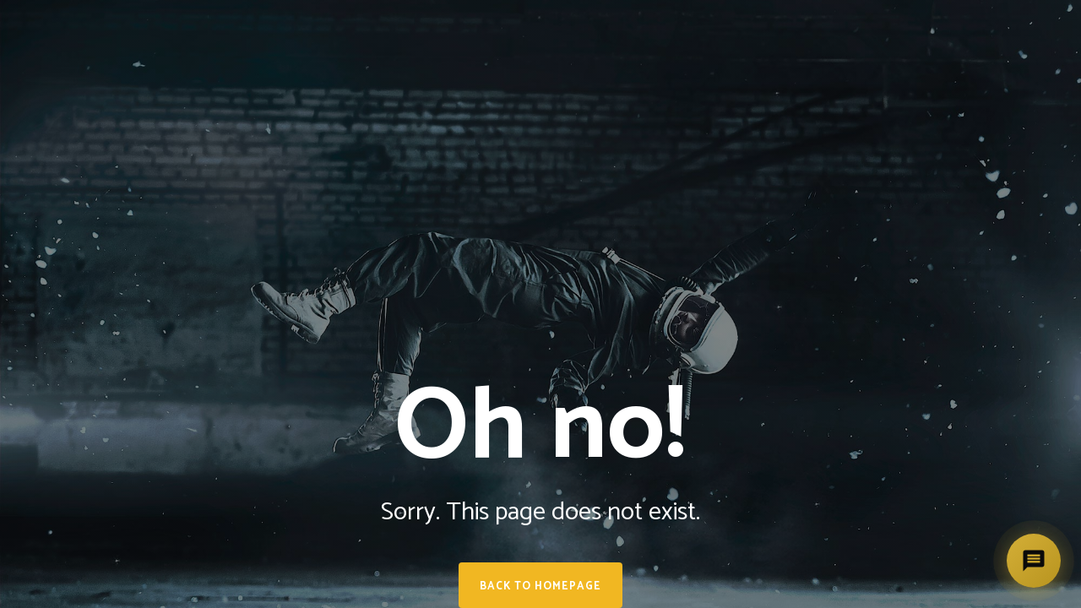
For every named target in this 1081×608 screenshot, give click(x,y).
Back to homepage (540, 586)
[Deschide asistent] (1034, 561)
